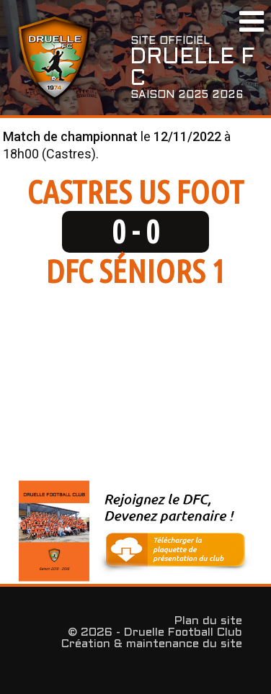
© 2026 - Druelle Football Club (155, 632)
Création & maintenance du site (151, 644)
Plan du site (208, 621)
